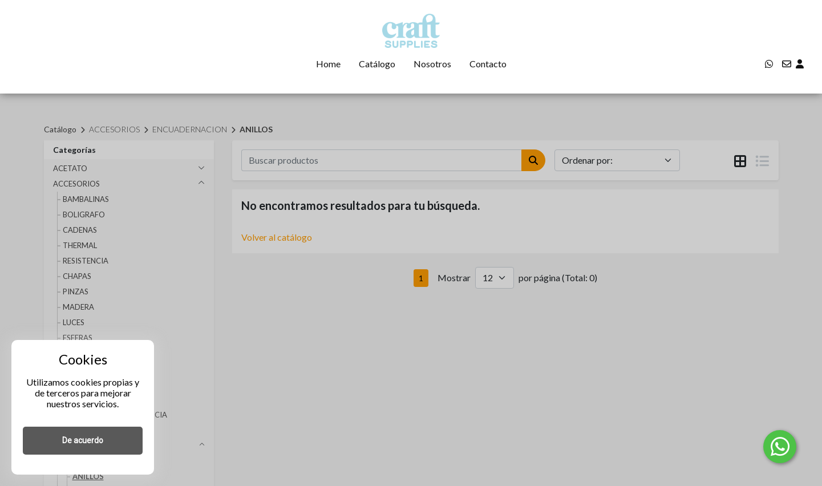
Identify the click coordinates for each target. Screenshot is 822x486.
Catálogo (377, 63)
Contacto (488, 63)
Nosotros (432, 63)
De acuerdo (82, 440)
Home (328, 63)
